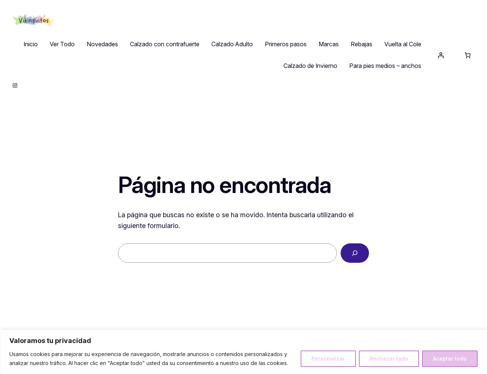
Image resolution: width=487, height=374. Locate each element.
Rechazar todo (389, 358)
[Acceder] (440, 55)
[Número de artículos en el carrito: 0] (467, 55)
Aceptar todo (450, 358)
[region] (243, 352)
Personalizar (328, 358)
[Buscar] (355, 253)
